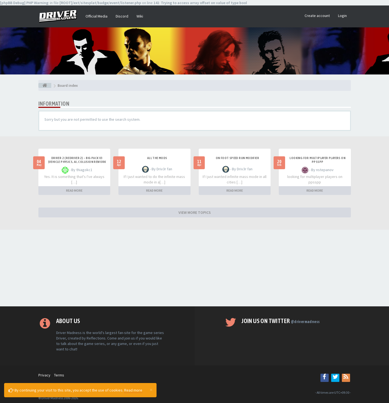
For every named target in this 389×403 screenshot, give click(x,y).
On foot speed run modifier (237, 158)
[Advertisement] (194, 268)
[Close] (151, 389)
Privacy (44, 375)
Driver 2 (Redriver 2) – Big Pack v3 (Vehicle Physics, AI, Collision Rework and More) (77, 162)
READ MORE (74, 190)
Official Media (96, 16)
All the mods (157, 158)
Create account (317, 15)
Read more (133, 390)
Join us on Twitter (281, 320)
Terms (59, 375)
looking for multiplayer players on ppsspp (317, 160)
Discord (122, 16)
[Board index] (44, 85)
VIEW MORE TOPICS (194, 212)
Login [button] (342, 15)
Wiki (140, 16)
